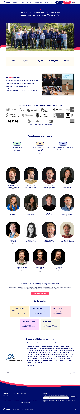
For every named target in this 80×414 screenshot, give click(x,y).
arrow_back (69, 372)
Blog (31, 2)
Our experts (23, 395)
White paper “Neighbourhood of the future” (29, 400)
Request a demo (67, 2)
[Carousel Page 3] (8, 372)
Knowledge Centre (38, 2)
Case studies (25, 2)
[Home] (7, 2)
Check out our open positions (40, 293)
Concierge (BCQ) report (25, 402)
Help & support (17, 400)
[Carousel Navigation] (71, 372)
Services (16, 395)
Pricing (46, 2)
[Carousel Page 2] (40, 153)
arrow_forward (73, 372)
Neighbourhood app (7, 400)
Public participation (6, 395)
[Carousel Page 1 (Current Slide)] (39, 153)
